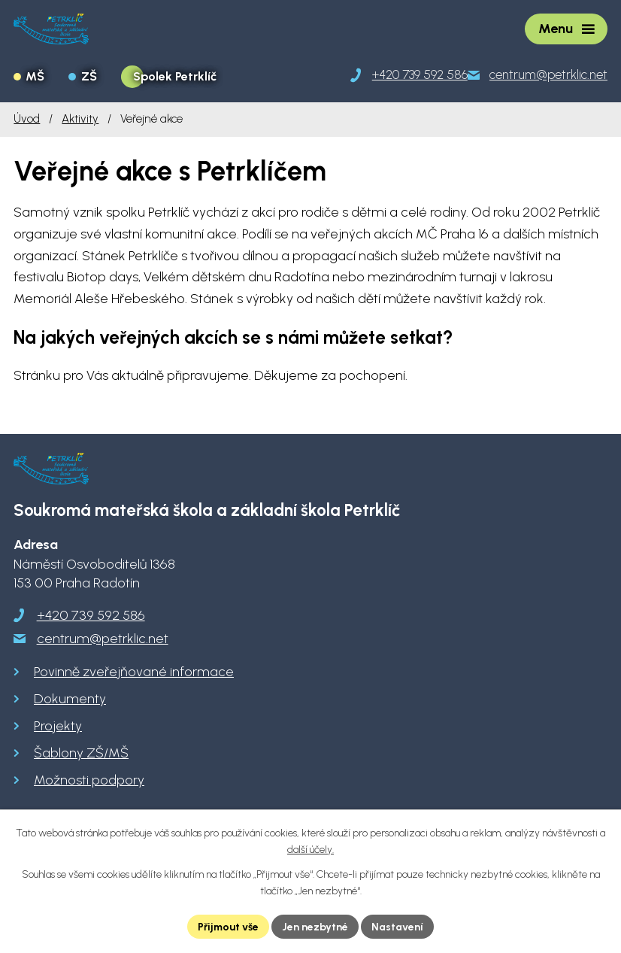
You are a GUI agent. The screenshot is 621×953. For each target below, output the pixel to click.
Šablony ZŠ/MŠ (81, 753)
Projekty (58, 726)
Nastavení (398, 926)
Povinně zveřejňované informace (134, 671)
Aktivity (80, 118)
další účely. (310, 850)
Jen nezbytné (316, 926)
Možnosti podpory (89, 780)
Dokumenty (70, 698)
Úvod (27, 118)
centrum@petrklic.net (102, 638)
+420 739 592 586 (91, 615)
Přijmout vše (228, 926)
